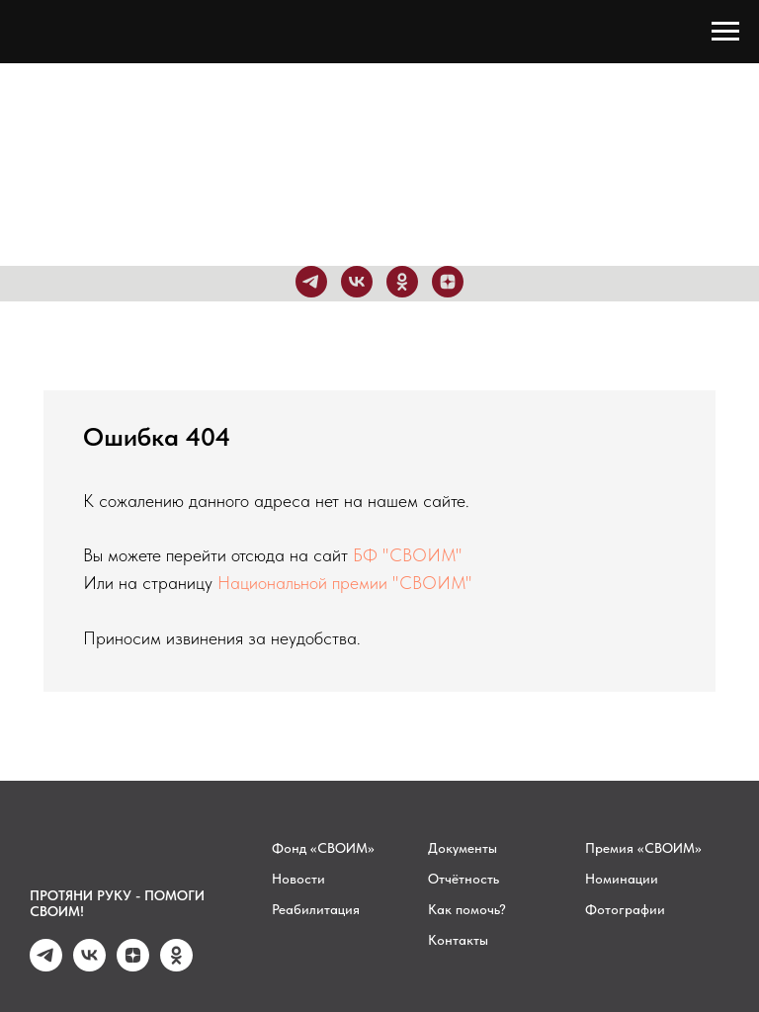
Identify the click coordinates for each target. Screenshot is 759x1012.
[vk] (357, 281)
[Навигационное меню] (725, 32)
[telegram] (311, 281)
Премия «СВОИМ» (643, 848)
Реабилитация (316, 909)
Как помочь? (467, 909)
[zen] (448, 281)
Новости (298, 878)
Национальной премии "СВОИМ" (344, 582)
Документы (462, 848)
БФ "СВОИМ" (408, 555)
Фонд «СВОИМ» (323, 848)
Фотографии (625, 909)
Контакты (458, 940)
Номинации (621, 878)
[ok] (402, 281)
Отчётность (463, 878)
